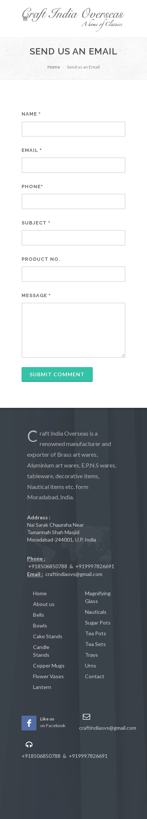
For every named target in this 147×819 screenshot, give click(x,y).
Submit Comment (57, 374)
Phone (32, 186)
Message (36, 295)
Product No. (41, 259)
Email (32, 150)
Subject (36, 223)
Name (31, 114)
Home (54, 67)
